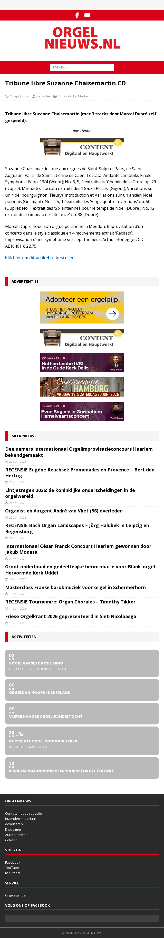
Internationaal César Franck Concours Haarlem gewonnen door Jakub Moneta (78, 549)
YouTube (12, 867)
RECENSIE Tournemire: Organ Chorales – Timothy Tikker (70, 602)
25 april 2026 (17, 482)
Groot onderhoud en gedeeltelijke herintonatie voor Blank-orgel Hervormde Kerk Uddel (80, 569)
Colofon (11, 840)
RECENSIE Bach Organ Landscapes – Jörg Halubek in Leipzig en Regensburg (77, 528)
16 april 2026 (17, 579)
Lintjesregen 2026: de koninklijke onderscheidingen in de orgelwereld (70, 493)
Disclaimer (13, 829)
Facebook (12, 862)
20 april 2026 (17, 559)
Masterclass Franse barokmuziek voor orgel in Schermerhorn (75, 587)
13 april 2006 (19, 96)
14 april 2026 (17, 608)
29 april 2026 (17, 461)
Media (83, 96)
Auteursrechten (17, 834)
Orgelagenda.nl (17, 895)
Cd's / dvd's (67, 96)
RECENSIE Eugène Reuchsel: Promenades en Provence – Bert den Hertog (80, 473)
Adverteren (14, 824)
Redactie (43, 96)
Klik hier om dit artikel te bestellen (40, 257)
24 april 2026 (17, 503)
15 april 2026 (17, 594)
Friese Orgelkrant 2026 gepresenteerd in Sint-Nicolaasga (70, 616)
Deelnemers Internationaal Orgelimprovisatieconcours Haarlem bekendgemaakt (79, 452)
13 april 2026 (17, 623)
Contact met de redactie (23, 813)
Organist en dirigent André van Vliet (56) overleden (64, 511)
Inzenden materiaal (20, 818)
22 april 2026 (17, 517)
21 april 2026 (17, 538)
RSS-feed (12, 873)
